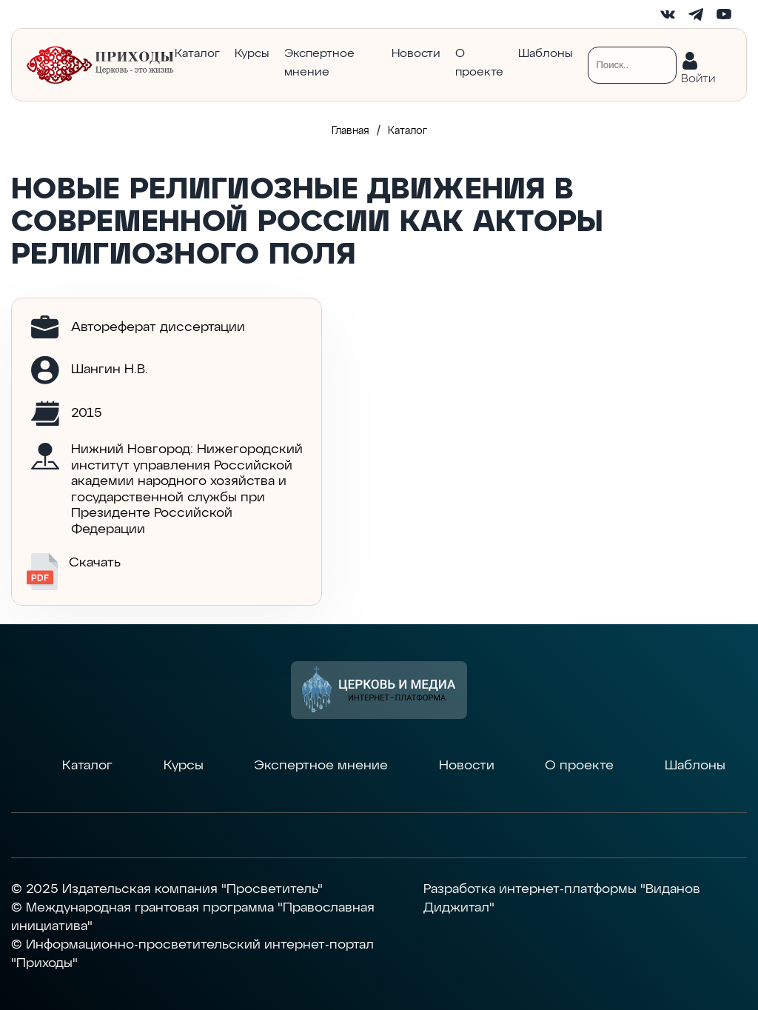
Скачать (74, 571)
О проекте (479, 63)
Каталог (197, 54)
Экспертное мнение (319, 63)
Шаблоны (545, 54)
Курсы (252, 54)
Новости (416, 54)
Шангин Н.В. (109, 369)
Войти (698, 75)
